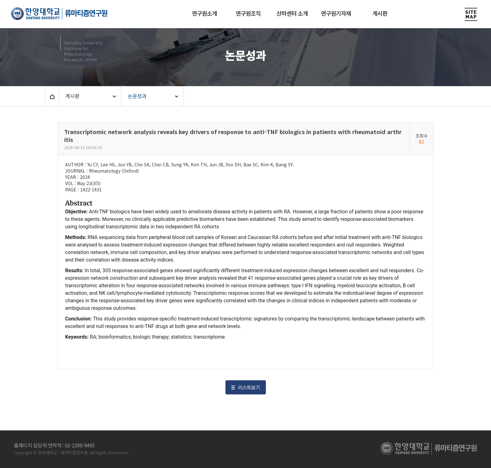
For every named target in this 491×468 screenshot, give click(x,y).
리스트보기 (249, 387)
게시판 (72, 96)
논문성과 (137, 96)
